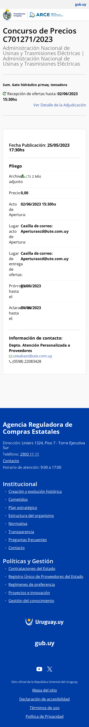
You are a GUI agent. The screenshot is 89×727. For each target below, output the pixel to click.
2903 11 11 (29, 454)
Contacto (11, 460)
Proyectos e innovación (29, 592)
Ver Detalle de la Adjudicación (59, 105)
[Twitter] (50, 669)
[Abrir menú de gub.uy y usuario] (77, 4)
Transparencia (21, 531)
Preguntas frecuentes (27, 539)
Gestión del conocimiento (31, 600)
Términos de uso (45, 707)
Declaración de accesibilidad (44, 699)
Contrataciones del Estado (31, 568)
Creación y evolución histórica (35, 491)
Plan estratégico (22, 507)
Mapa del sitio (44, 690)
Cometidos (18, 499)
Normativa (17, 523)
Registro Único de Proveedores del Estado (45, 576)
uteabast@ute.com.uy (32, 356)
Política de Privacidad (45, 716)
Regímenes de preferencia (31, 584)
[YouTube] (39, 669)
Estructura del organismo (31, 515)
